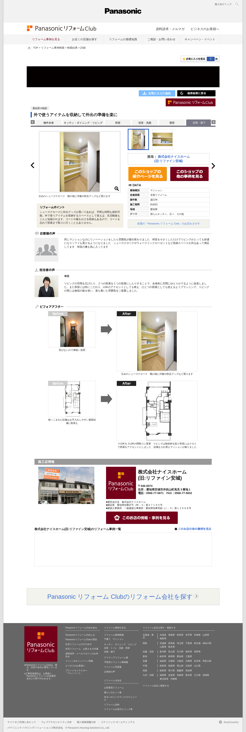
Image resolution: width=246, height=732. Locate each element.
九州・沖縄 (148, 675)
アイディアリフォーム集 (116, 657)
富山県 (171, 651)
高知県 (188, 670)
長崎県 (180, 675)
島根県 (171, 665)
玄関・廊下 (109, 652)
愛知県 (180, 656)
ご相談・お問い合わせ (161, 39)
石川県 (180, 651)
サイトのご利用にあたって (21, 722)
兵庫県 (188, 661)
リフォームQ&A (111, 704)
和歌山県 (207, 661)
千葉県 (188, 643)
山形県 (206, 635)
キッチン (108, 644)
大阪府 (180, 661)
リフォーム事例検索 (52, 47)
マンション (118, 639)
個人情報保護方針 (86, 722)
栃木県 (171, 647)
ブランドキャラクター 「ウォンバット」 (76, 671)
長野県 (197, 651)
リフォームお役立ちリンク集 (118, 709)
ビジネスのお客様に (75, 665)
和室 (117, 122)
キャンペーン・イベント (200, 39)
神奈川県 (207, 643)
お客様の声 (109, 671)
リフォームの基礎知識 (123, 39)
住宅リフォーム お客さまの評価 (81, 649)
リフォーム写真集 (113, 667)
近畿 (145, 661)
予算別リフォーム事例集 (116, 662)
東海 (145, 656)
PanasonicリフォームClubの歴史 (81, 639)
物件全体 (48, 122)
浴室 (106, 648)
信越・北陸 (148, 651)
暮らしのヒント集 (113, 692)
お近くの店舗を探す (84, 39)
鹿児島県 (164, 679)
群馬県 (171, 643)
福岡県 (163, 675)
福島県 (163, 638)
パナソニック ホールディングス (118, 722)
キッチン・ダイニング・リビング (83, 122)
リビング (132, 644)
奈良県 (197, 661)
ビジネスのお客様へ (205, 29)
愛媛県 (180, 670)
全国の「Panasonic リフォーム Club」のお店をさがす (168, 223)
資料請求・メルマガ (170, 29)
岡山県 (180, 665)
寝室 (172, 122)
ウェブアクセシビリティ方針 (56, 722)
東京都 (197, 643)
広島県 (188, 665)
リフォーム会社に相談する (156, 685)
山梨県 (163, 647)
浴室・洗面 (144, 122)
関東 (145, 643)
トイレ (113, 648)
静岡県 (171, 656)
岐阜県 (163, 656)
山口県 (197, 665)
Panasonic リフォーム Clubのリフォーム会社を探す (120, 596)
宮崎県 (206, 675)
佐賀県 (171, 675)
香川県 (171, 670)
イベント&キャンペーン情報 (79, 661)
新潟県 (163, 651)
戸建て (107, 639)
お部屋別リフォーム (114, 687)
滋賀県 (163, 661)
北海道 (163, 635)
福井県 (188, 651)
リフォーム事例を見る (46, 39)
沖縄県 (173, 679)
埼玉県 (180, 643)
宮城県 (197, 635)
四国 (145, 670)
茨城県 (163, 643)
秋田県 (180, 635)
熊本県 (188, 675)
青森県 (171, 635)
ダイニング (120, 644)
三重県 (188, 656)
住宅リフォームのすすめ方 (78, 644)
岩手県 (188, 635)
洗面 (121, 648)
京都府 (171, 661)
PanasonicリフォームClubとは (80, 635)
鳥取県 (163, 665)
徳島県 (163, 670)
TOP (35, 47)
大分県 (197, 675)
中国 (145, 665)
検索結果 (72, 47)
